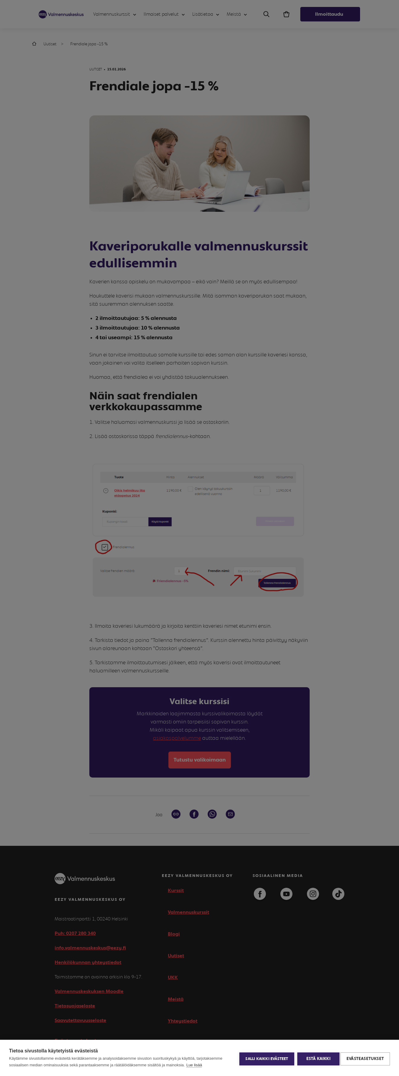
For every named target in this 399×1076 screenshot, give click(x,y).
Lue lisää (194, 1065)
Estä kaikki (316, 1058)
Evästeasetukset (365, 1058)
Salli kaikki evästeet (265, 1058)
